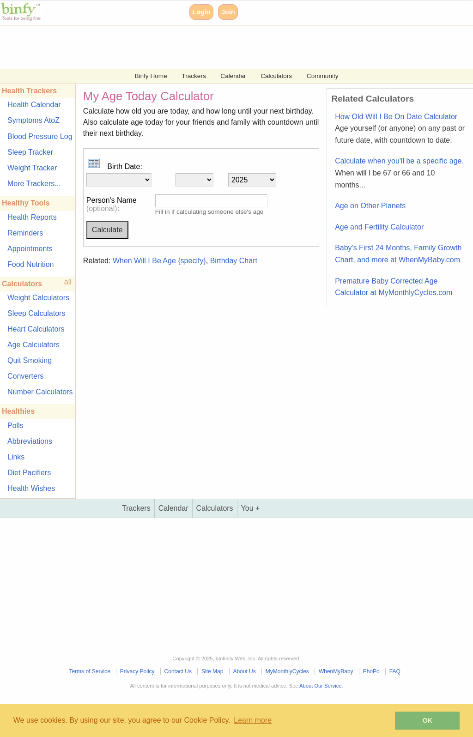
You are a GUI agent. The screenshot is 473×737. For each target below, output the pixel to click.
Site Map (212, 671)
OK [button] (427, 720)
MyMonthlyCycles (287, 671)
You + (250, 508)
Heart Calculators (36, 329)
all (68, 282)
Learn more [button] (253, 720)
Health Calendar (34, 105)
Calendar (233, 75)
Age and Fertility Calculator (379, 227)
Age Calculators (33, 345)
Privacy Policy (137, 671)
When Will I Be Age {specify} (159, 261)
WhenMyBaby (336, 671)
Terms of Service (89, 671)
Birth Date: (114, 166)
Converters (25, 376)
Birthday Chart (233, 261)
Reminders (25, 233)
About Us (244, 671)
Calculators (276, 75)
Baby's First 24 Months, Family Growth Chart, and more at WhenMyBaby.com (398, 254)
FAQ (394, 671)
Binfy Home (150, 75)
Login (201, 12)
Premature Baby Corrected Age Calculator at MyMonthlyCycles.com (393, 287)
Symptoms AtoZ (33, 120)
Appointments (30, 249)
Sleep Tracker (30, 152)
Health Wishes (31, 488)
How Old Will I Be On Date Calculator (400, 128)
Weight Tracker (32, 168)
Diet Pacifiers (29, 473)
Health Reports (32, 217)
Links (15, 457)
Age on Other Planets (370, 206)
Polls (15, 425)
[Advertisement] (236, 46)
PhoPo (371, 671)
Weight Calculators (38, 298)
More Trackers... (34, 183)
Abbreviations (29, 441)
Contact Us (178, 671)
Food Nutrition (30, 264)
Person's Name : (111, 204)
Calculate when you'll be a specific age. (399, 172)
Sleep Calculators (36, 313)
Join (228, 12)
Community (323, 75)
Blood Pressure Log (40, 136)
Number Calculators (40, 392)
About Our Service (320, 686)
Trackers (194, 75)
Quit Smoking (29, 360)
